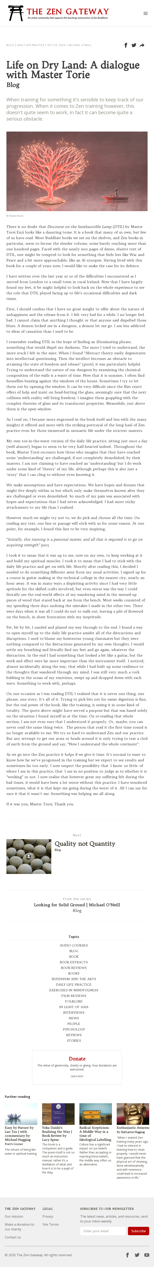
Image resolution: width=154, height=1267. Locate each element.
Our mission (14, 1216)
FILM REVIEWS (73, 996)
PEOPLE (73, 1024)
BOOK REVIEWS (74, 968)
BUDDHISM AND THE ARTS (74, 979)
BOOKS (73, 973)
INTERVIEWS (73, 1012)
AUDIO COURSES (74, 945)
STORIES (74, 1040)
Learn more (77, 1076)
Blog (10, 45)
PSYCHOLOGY (74, 1029)
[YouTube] (146, 1255)
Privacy (48, 1216)
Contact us (13, 1237)
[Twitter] (137, 1255)
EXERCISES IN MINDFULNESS (73, 990)
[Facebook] (127, 1255)
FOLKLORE (74, 1001)
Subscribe (138, 1231)
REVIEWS (74, 1035)
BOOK (73, 956)
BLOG (73, 951)
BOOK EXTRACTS (74, 962)
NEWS (74, 1018)
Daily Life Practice (31, 45)
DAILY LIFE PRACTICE (74, 984)
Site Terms (51, 1224)
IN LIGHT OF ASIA (73, 1007)
